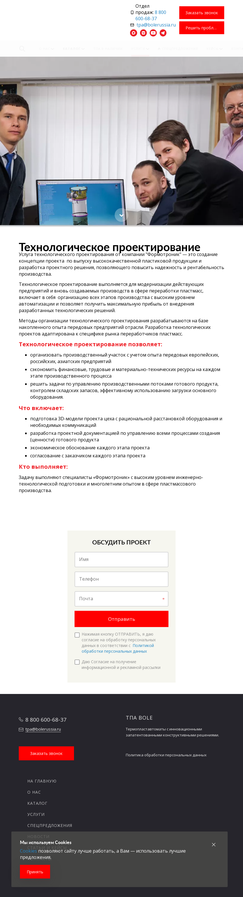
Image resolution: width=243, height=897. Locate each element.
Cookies (28, 851)
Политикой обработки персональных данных (118, 648)
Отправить (121, 619)
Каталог (37, 803)
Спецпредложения (49, 825)
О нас (34, 792)
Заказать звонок (202, 12)
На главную (42, 781)
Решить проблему (203, 27)
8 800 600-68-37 (150, 15)
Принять (35, 872)
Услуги (36, 814)
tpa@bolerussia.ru (156, 25)
